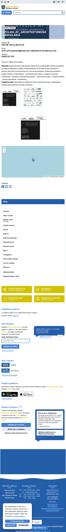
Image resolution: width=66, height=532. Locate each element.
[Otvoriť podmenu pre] (62, 197)
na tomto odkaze (19, 516)
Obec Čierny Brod (39, 525)
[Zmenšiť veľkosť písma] (56, 2)
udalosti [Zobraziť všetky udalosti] (15, 307)
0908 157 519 (7, 47)
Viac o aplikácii (7, 390)
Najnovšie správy (46, 328)
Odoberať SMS (10, 337)
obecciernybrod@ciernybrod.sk (52, 500)
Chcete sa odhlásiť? (8, 341)
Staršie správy (42, 428)
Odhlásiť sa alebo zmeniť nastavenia (16, 424)
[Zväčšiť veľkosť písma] (58, 2)
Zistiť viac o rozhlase (16, 420)
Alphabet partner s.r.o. (42, 522)
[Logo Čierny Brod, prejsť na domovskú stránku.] (33, 7)
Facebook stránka (52, 502)
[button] (33, 151)
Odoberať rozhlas (16, 416)
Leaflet (46, 167)
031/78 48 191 (53, 495)
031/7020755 (52, 498)
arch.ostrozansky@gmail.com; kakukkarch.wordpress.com (28, 42)
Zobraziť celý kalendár (10, 366)
